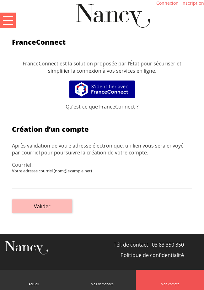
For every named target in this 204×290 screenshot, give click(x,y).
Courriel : (23, 164)
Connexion (167, 3)
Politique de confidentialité (152, 255)
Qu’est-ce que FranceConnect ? (102, 106)
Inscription (192, 3)
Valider (42, 206)
